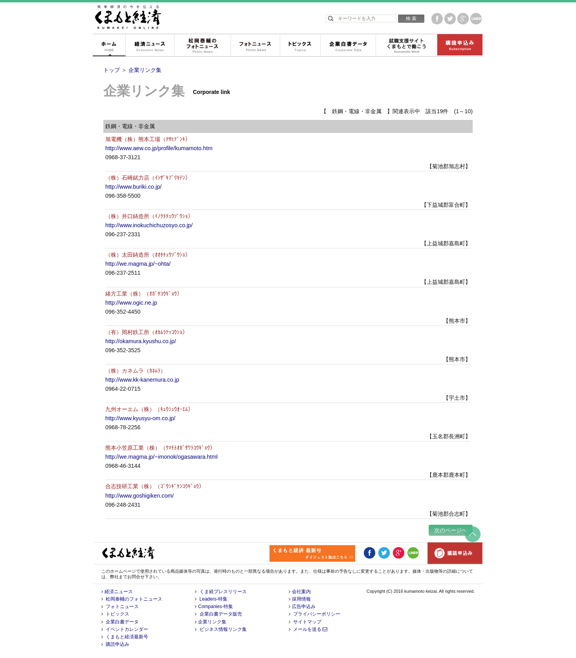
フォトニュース (255, 45)
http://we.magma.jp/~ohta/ (138, 264)
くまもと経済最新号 (127, 637)
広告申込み (304, 606)
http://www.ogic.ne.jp (131, 303)
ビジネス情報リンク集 (223, 629)
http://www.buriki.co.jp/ (133, 187)
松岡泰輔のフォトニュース (202, 45)
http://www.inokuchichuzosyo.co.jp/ (149, 225)
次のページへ (450, 530)
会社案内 (301, 591)
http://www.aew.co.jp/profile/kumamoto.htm (159, 148)
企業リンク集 (144, 70)
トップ (111, 70)
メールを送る (310, 629)
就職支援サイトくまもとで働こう (406, 45)
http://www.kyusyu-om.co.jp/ (140, 418)
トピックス (300, 45)
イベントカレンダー (127, 629)
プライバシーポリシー (316, 614)
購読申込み (460, 45)
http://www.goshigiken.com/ (139, 496)
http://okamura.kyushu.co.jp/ (140, 341)
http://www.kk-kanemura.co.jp (142, 380)
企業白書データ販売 (221, 614)
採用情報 (301, 599)
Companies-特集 (215, 606)
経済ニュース (149, 45)
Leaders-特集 (213, 599)
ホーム (109, 45)
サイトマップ (307, 622)
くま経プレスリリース (223, 591)
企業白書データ (348, 45)
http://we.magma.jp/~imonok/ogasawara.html (161, 457)
